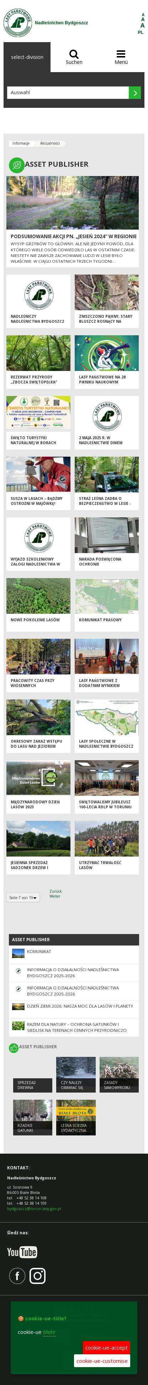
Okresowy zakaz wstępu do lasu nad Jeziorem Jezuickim (36, 746)
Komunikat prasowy (100, 619)
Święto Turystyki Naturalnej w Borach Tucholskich (33, 443)
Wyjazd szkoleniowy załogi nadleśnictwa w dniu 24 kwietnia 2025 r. (35, 564)
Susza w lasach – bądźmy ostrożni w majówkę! (37, 501)
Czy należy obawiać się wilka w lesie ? (74, 1087)
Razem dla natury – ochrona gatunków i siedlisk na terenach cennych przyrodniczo (77, 1027)
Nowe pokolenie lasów (35, 619)
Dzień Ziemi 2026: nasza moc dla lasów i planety (80, 1006)
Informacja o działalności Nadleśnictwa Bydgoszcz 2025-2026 (73, 972)
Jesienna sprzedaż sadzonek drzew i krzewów (29, 867)
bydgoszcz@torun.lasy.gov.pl (34, 1208)
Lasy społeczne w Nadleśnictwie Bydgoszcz (106, 744)
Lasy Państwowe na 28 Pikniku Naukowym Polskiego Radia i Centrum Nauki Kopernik (105, 385)
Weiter (54, 896)
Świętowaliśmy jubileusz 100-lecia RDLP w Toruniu (105, 804)
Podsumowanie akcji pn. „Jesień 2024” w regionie (74, 236)
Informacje (21, 143)
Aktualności (50, 143)
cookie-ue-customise (102, 1360)
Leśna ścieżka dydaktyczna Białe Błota (73, 1130)
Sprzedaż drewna (26, 1085)
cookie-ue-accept (106, 1347)
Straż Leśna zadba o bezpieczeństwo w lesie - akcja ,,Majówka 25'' (105, 503)
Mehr (49, 1331)
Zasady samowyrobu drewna (117, 1087)
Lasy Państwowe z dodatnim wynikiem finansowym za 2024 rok (104, 685)
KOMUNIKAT (39, 951)
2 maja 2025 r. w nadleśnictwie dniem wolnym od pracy (100, 443)
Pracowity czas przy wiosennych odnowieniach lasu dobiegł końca (32, 688)
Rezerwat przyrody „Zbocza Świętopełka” (34, 380)
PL (141, 32)
